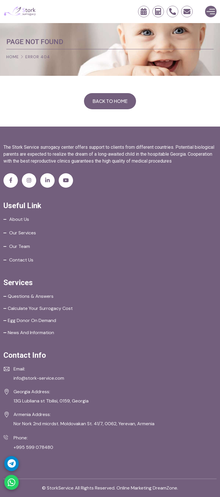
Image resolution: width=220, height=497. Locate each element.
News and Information (31, 333)
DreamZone (165, 488)
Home (12, 56)
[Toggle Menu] (211, 11)
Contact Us (21, 260)
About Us (19, 219)
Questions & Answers (30, 296)
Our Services (22, 233)
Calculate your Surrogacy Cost (40, 308)
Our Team (19, 246)
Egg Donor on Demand (32, 320)
